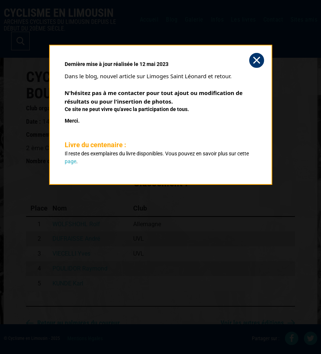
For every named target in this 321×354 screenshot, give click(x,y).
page (70, 161)
